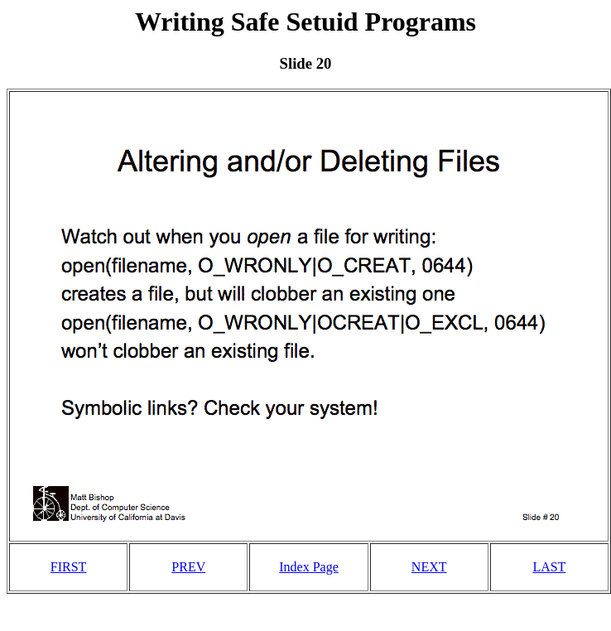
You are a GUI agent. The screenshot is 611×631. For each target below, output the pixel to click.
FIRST (69, 567)
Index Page (309, 567)
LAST (548, 567)
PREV (188, 567)
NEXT (429, 567)
